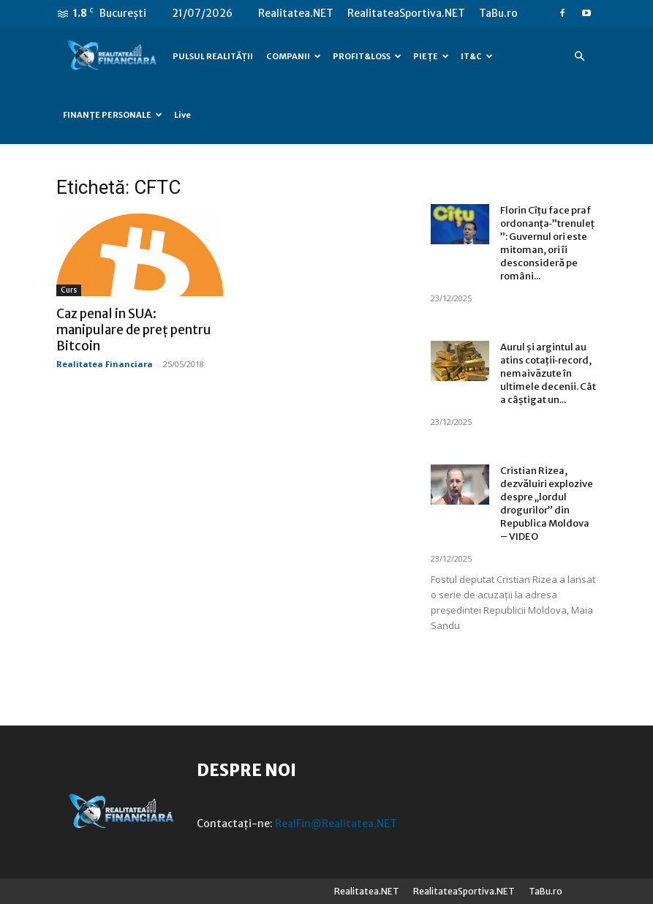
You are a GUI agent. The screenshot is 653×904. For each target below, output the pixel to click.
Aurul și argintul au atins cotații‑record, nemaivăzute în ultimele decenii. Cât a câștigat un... (548, 373)
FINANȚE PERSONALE (112, 115)
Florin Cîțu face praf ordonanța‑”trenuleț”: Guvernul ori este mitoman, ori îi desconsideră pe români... (547, 243)
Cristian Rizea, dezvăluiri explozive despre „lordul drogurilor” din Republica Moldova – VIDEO (546, 503)
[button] (579, 57)
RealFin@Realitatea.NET (336, 823)
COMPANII (293, 56)
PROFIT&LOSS (367, 56)
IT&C (477, 56)
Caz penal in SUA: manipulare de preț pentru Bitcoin (133, 330)
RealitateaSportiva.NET (406, 13)
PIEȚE (431, 56)
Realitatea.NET (295, 13)
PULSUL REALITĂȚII (213, 56)
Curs (69, 290)
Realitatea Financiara (104, 363)
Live (182, 115)
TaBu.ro (498, 13)
